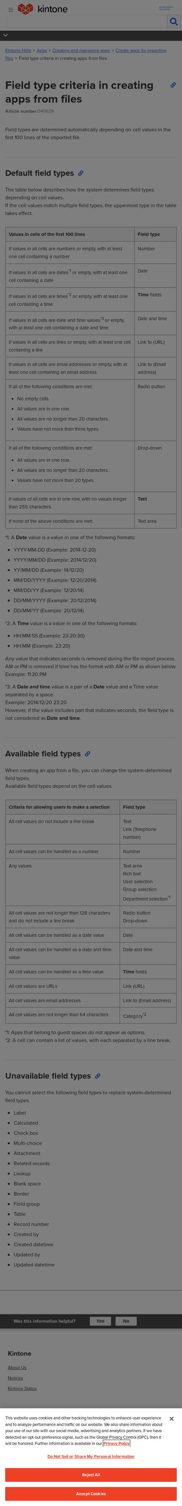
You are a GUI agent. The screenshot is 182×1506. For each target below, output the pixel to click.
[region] (91, 1457)
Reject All (91, 1475)
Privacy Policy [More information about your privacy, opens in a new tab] (117, 1443)
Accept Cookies (91, 1494)
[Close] (171, 1419)
